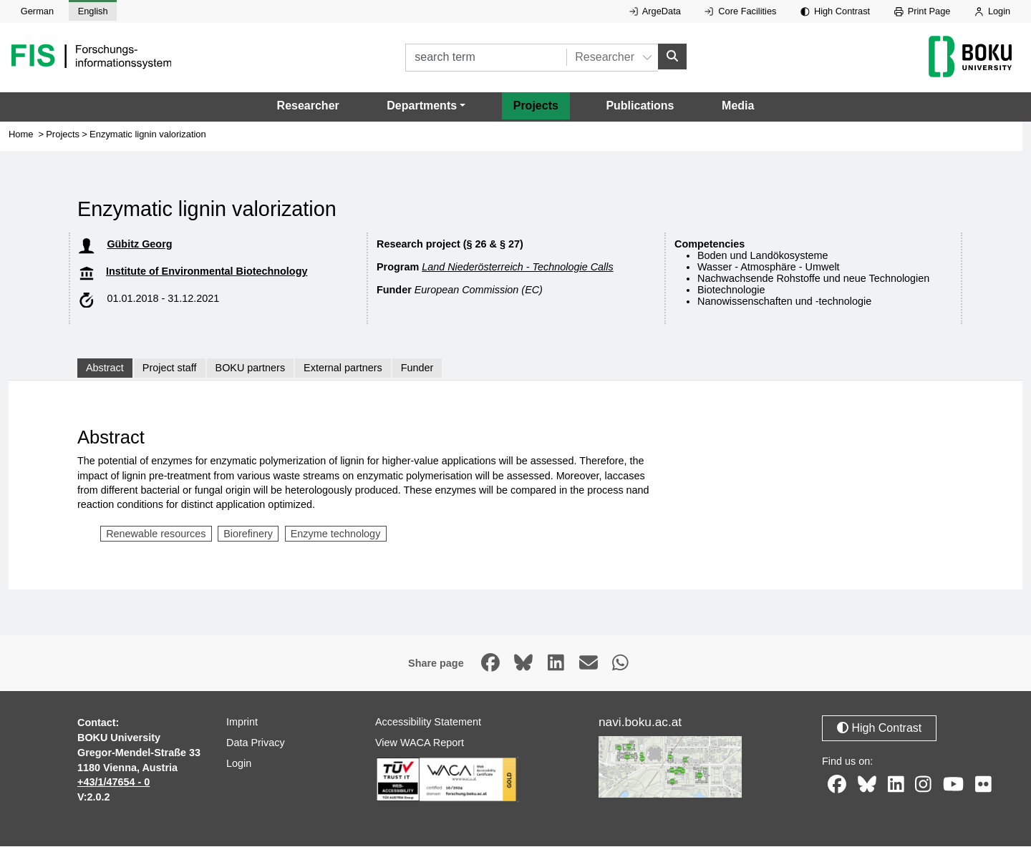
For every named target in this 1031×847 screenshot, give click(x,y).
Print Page (922, 11)
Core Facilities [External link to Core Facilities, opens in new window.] (740, 11)
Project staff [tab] (169, 368)
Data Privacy (255, 743)
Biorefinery (248, 533)
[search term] (485, 58)
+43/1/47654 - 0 (113, 782)
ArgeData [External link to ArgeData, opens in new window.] (655, 11)
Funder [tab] (417, 368)
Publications (640, 106)
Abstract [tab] (105, 368)
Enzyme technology (336, 533)
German (37, 11)
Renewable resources (155, 533)
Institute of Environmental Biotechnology (206, 272)
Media (738, 106)
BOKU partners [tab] (251, 368)
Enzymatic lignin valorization (147, 134)
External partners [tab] (343, 368)
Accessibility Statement (428, 722)
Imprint (242, 722)
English (93, 11)
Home (21, 134)
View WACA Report (419, 743)
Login (992, 11)
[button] (426, 106)
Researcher (308, 106)
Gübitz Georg (139, 244)
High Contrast (835, 11)
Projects (535, 106)
